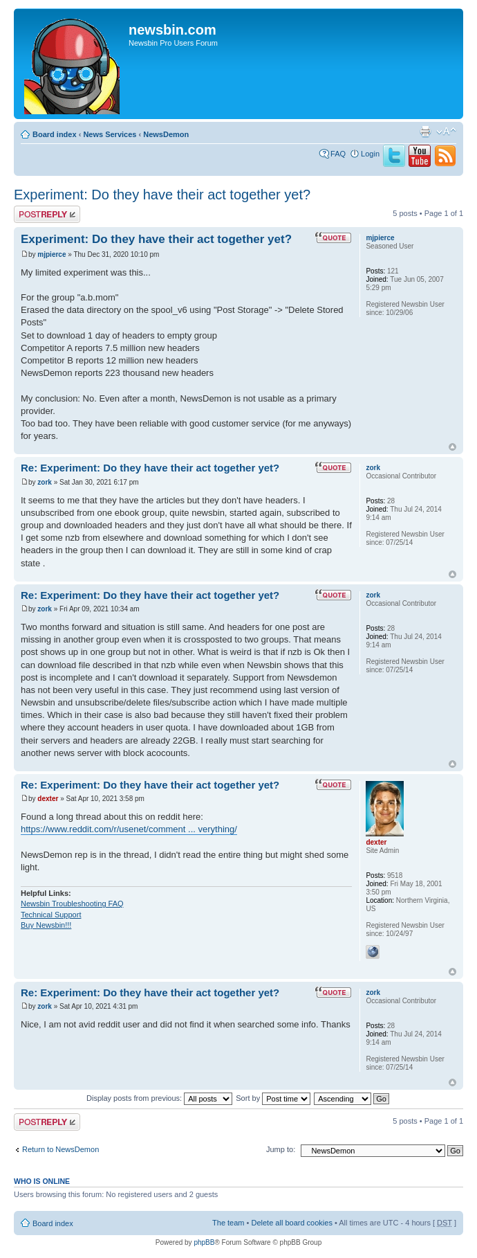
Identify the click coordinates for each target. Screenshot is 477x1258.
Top (452, 447)
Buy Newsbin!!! (46, 925)
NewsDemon (166, 134)
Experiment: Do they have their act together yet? (162, 194)
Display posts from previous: (159, 1098)
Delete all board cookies (291, 1223)
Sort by (273, 1098)
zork (44, 482)
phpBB (204, 1242)
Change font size (446, 131)
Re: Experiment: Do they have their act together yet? (150, 468)
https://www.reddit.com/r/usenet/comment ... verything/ (129, 829)
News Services (109, 134)
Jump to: (280, 1149)
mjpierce (51, 254)
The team (228, 1223)
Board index (54, 134)
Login (370, 154)
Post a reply (47, 214)
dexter (47, 798)
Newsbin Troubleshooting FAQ (72, 903)
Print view (425, 131)
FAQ (338, 154)
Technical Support (51, 914)
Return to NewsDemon (60, 1149)
